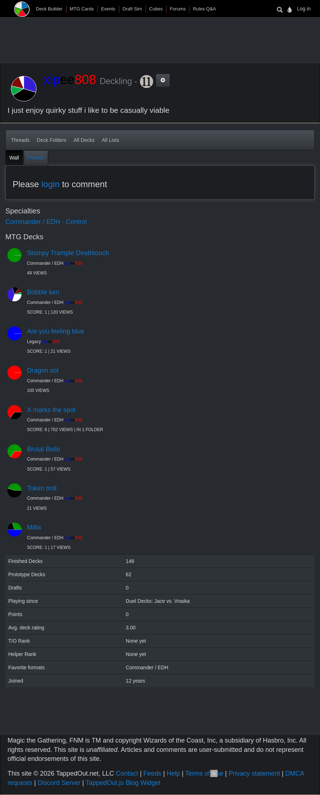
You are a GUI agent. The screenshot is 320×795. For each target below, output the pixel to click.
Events (108, 8)
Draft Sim (132, 8)
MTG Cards (82, 8)
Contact (127, 773)
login (50, 184)
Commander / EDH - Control (46, 221)
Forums (178, 8)
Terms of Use (204, 773)
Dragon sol (42, 370)
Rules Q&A (204, 8)
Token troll (41, 488)
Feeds (152, 773)
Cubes (156, 8)
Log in (304, 8)
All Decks (84, 140)
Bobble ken (43, 292)
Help (173, 773)
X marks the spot (51, 409)
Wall (14, 158)
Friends (36, 158)
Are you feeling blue (55, 331)
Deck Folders (51, 140)
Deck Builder (49, 8)
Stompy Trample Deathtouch (68, 252)
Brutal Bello (43, 449)
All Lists (110, 140)
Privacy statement (254, 773)
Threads (20, 140)
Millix (34, 527)
